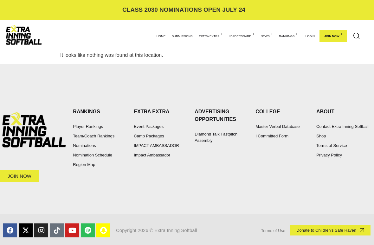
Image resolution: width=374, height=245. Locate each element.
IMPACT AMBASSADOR (156, 145)
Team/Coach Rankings (93, 136)
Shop (321, 136)
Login (310, 36)
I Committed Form (271, 136)
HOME (161, 36)
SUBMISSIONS (182, 36)
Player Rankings (88, 126)
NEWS (267, 35)
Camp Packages (149, 136)
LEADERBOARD (242, 35)
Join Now (333, 35)
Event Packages (149, 126)
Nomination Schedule (92, 155)
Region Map (84, 164)
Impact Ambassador (152, 155)
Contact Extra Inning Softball (342, 126)
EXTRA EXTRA (210, 35)
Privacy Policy (329, 155)
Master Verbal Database (277, 126)
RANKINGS (288, 35)
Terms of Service (331, 145)
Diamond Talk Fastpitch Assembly (216, 137)
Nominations (84, 145)
